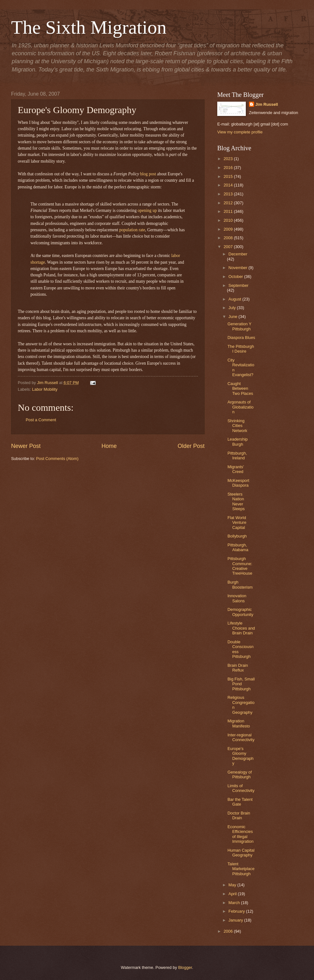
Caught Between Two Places (240, 388)
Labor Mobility (44, 389)
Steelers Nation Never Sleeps (236, 501)
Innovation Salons (236, 598)
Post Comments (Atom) (57, 458)
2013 (229, 194)
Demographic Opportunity (240, 612)
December (237, 254)
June (233, 316)
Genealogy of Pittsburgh (239, 774)
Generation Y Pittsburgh (239, 326)
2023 (229, 158)
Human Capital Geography (240, 852)
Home (109, 446)
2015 (229, 176)
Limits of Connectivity (240, 788)
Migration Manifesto (238, 723)
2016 (229, 167)
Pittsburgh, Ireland (237, 455)
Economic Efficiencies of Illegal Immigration (240, 834)
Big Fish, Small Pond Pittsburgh (241, 684)
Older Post (191, 446)
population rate (132, 229)
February (237, 911)
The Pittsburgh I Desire (240, 349)
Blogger (185, 967)
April (233, 893)
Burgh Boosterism (239, 584)
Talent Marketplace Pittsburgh (240, 869)
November (238, 267)
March (234, 902)
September (238, 285)
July (232, 307)
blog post (148, 174)
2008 (229, 237)
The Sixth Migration (89, 27)
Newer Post (26, 446)
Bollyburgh (237, 536)
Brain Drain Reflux (237, 667)
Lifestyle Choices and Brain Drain (241, 628)
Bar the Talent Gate (239, 802)
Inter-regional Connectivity (240, 737)
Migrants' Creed (235, 469)
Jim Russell (266, 104)
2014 (229, 185)
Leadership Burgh (237, 441)
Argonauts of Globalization (240, 407)
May (232, 884)
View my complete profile (240, 132)
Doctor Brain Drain (238, 815)
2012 (229, 202)
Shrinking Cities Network (237, 425)
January (236, 920)
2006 (229, 931)
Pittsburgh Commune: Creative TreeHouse (239, 566)
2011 (229, 211)
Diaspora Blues (241, 337)
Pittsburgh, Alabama (237, 547)
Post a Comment (41, 419)
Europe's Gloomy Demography (240, 756)
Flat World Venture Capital (236, 522)
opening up (147, 210)
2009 (229, 229)
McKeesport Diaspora (238, 483)
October (236, 276)
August (235, 299)
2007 (229, 246)
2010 (229, 220)
